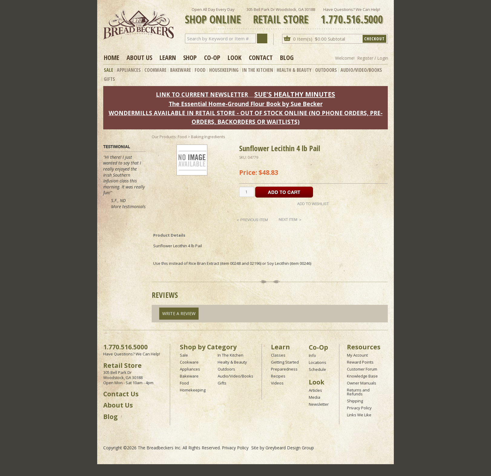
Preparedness (284, 369)
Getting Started (285, 362)
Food (200, 70)
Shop (190, 57)
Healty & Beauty (232, 362)
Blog (287, 57)
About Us (139, 57)
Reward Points (360, 362)
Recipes (278, 376)
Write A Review (179, 313)
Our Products (164, 136)
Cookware (155, 70)
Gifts (109, 79)
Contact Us (121, 394)
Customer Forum (362, 369)
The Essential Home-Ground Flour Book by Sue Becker (246, 104)
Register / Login (372, 58)
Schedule (317, 369)
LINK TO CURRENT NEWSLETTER (202, 94)
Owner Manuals (361, 383)
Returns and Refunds (358, 392)
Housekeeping (224, 70)
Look (235, 57)
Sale (108, 70)
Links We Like (359, 415)
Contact (261, 57)
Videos (277, 383)
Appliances (129, 70)
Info (312, 355)
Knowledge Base (362, 376)
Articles (315, 390)
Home (111, 57)
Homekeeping (193, 390)
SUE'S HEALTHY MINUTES (294, 94)
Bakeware (180, 70)
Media (314, 397)
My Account (357, 355)
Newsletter (319, 404)
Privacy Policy (359, 408)
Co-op (212, 57)
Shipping (355, 401)
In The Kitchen (257, 70)
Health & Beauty (294, 70)
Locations (317, 362)
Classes (278, 355)
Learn (168, 57)
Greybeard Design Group (289, 448)
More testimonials (128, 206)
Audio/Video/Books (361, 70)
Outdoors (326, 70)
